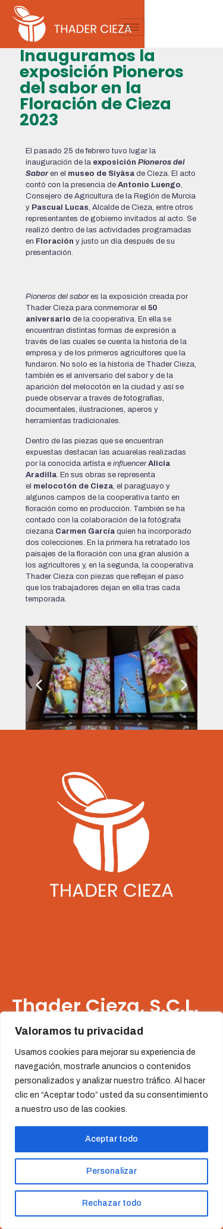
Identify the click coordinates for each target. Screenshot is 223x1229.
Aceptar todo (111, 1139)
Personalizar (111, 1171)
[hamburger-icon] (209, 27)
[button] (39, 684)
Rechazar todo (112, 1203)
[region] (111, 1120)
